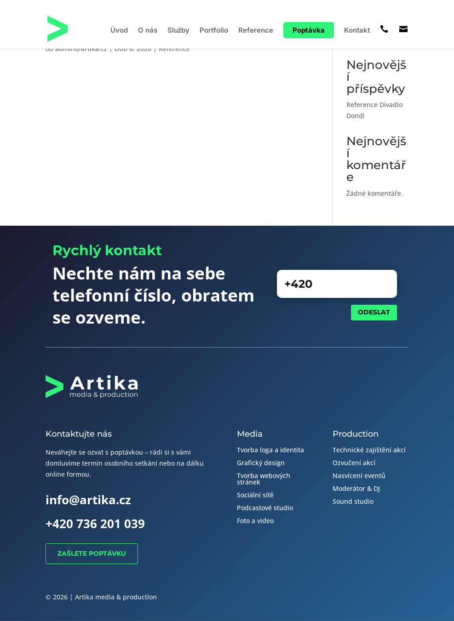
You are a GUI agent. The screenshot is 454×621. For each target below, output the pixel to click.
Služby (178, 30)
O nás (147, 30)
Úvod (119, 30)
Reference (255, 30)
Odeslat (374, 312)
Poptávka (309, 30)
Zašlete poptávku (91, 553)
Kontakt (357, 30)
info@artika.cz (88, 499)
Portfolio (214, 30)
